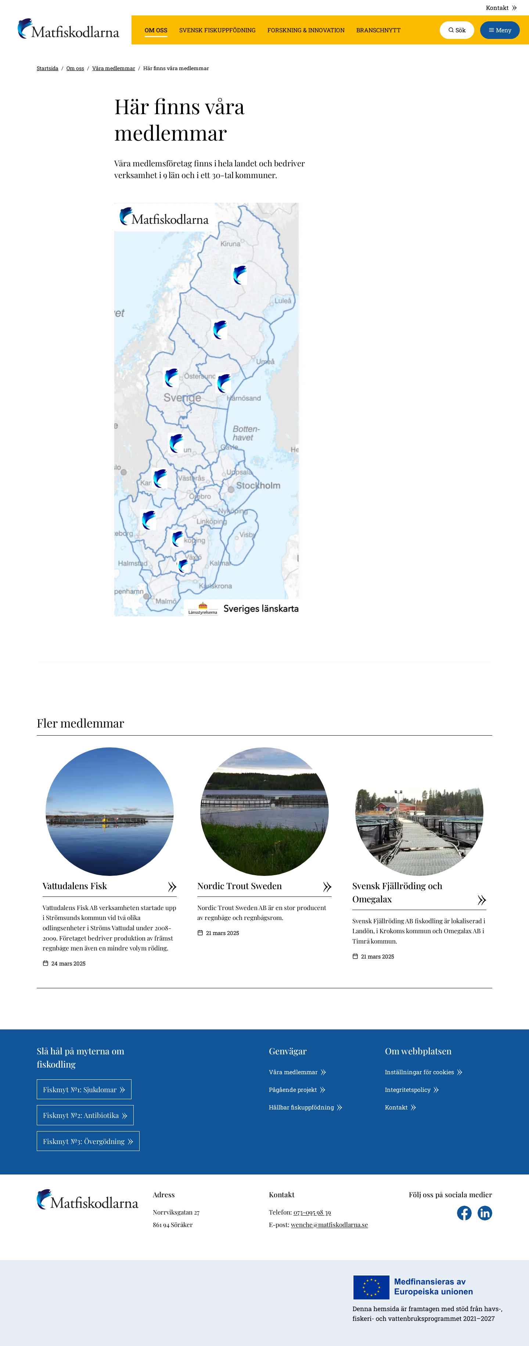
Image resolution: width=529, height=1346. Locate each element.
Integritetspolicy (412, 1089)
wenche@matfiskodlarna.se (329, 1224)
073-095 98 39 (312, 1212)
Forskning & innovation (306, 30)
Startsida (47, 68)
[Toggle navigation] (500, 30)
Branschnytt (378, 30)
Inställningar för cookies (424, 1072)
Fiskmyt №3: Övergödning (88, 1141)
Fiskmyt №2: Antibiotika (85, 1115)
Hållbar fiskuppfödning (305, 1107)
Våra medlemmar (113, 68)
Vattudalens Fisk (110, 886)
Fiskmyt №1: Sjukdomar (84, 1089)
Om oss (156, 30)
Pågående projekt (297, 1089)
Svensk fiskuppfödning (217, 30)
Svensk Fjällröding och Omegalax (419, 892)
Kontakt (501, 7)
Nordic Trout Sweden (264, 886)
